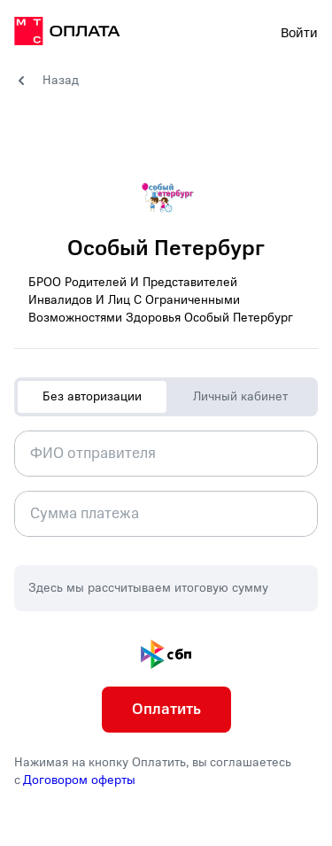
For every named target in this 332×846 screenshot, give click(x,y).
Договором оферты (79, 780)
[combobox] (166, 454)
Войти (299, 33)
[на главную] (67, 33)
